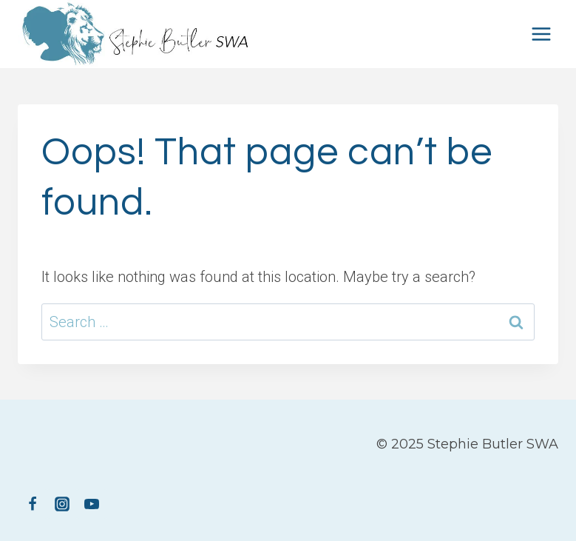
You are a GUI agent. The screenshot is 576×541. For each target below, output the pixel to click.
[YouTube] (91, 504)
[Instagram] (62, 504)
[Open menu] (541, 34)
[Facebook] (32, 504)
